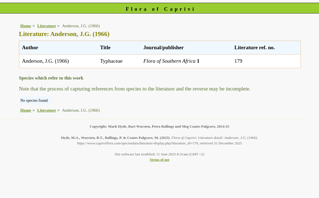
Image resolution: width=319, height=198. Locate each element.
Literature (46, 25)
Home (25, 25)
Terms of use (160, 160)
